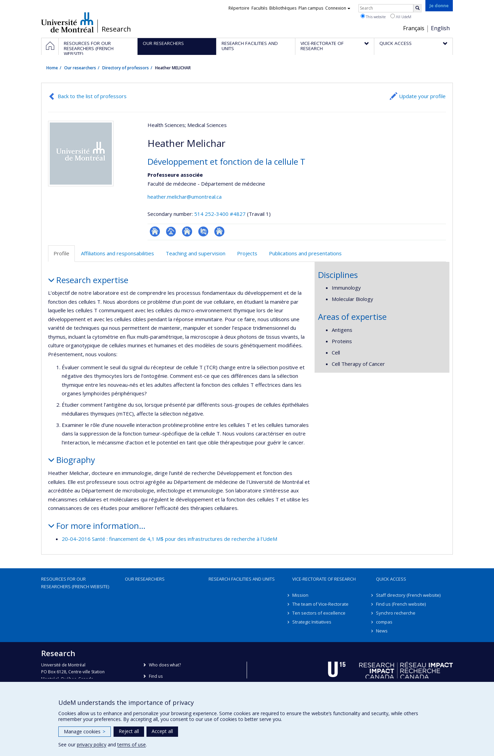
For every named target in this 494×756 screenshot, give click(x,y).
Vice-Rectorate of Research (324, 579)
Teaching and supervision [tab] (195, 253)
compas (384, 622)
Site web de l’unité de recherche (187, 231)
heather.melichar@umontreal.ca (185, 196)
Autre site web (219, 231)
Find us (156, 676)
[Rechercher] (417, 8)
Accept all (162, 731)
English (440, 28)
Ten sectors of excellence (318, 613)
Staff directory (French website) (408, 595)
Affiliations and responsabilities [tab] (117, 253)
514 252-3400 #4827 (220, 213)
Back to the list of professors (92, 96)
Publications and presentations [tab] (305, 253)
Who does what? (165, 665)
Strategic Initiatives (311, 622)
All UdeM (400, 16)
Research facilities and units (242, 579)
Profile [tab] (61, 253)
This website (373, 16)
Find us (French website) (401, 604)
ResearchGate (155, 231)
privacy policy (91, 744)
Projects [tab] (247, 253)
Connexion (337, 8)
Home (52, 68)
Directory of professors (125, 68)
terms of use (131, 744)
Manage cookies (84, 731)
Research (116, 29)
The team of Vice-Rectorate (320, 604)
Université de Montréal (67, 22)
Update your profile (422, 96)
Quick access (391, 579)
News (382, 631)
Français (413, 28)
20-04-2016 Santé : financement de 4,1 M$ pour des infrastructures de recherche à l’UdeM (169, 538)
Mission (300, 595)
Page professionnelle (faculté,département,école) (171, 231)
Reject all (129, 731)
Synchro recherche (395, 613)
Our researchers (80, 68)
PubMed (203, 231)
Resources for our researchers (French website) (75, 583)
